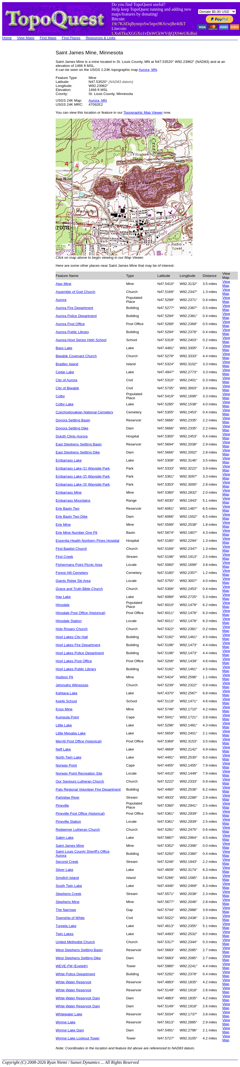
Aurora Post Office (70, 324)
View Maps (26, 38)
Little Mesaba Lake (71, 733)
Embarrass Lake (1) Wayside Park (83, 468)
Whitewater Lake (69, 1014)
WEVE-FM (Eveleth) (72, 966)
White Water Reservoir (74, 982)
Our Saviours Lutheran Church (80, 781)
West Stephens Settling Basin (79, 950)
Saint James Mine (70, 846)
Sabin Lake (65, 838)
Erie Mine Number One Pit (76, 533)
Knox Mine (64, 709)
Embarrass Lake (69, 460)
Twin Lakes (65, 934)
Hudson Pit (64, 677)
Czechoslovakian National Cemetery (84, 412)
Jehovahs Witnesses (72, 685)
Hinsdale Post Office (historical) (80, 613)
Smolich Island (67, 878)
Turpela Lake (66, 926)
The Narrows (66, 910)
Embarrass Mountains (73, 500)
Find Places (71, 38)
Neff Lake (63, 749)
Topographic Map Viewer (142, 112)
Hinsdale (63, 605)
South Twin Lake (69, 886)
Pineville (62, 805)
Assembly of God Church (75, 292)
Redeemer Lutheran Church (78, 830)
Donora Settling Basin (73, 420)
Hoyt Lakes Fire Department (78, 645)
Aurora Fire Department (74, 308)
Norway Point (66, 765)
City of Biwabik (67, 388)
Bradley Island (67, 364)
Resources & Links (100, 38)
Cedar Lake (65, 372)
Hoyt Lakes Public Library (76, 669)
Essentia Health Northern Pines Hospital (87, 541)
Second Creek (67, 862)
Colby (60, 396)
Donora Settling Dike (72, 428)
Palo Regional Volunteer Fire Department (88, 789)
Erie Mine (63, 525)
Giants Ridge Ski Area (73, 581)
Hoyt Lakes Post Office (74, 661)
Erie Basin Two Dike (71, 517)
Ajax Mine (63, 284)
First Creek (64, 557)
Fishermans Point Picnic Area (79, 565)
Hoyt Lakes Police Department (80, 653)
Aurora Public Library (72, 332)
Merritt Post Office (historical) (79, 741)
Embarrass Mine (69, 492)
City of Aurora (66, 380)
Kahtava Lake (67, 693)
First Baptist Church (71, 549)
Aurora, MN (148, 70)
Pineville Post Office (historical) (80, 813)
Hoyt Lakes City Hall (72, 637)
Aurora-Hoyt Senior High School (81, 340)
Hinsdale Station (69, 621)
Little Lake (64, 725)
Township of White (70, 918)
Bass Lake (64, 348)
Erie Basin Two (67, 508)
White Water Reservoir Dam (78, 998)
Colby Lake (65, 404)
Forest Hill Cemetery (72, 573)
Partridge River (67, 797)
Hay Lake (63, 597)
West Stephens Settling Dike (78, 958)
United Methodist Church (75, 942)
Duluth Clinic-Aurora (71, 436)
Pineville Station (68, 822)
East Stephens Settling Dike (78, 452)
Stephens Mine (67, 902)
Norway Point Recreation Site (79, 773)
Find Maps (48, 38)
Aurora (61, 300)
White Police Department (75, 974)
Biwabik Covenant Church (76, 356)
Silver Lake (64, 870)
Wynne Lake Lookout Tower (78, 1038)
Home (7, 38)
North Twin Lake (68, 757)
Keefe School (66, 701)
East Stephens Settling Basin (79, 444)
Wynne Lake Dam (70, 1030)
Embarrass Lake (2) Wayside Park (83, 476)
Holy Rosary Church (71, 629)
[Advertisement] (23, 130)
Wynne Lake (65, 1022)
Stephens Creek (68, 894)
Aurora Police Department (76, 316)
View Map (226, 284)
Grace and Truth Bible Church (79, 589)
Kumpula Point (67, 717)
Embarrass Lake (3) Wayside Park (83, 484)
